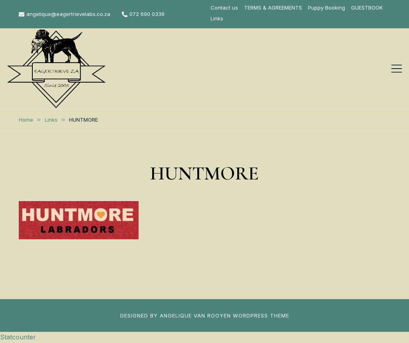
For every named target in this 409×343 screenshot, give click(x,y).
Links (216, 18)
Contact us (224, 7)
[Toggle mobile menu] (396, 68)
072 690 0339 (143, 14)
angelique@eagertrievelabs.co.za (64, 14)
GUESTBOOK (367, 7)
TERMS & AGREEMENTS (273, 7)
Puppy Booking (326, 7)
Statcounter (18, 337)
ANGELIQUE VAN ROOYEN (195, 315)
